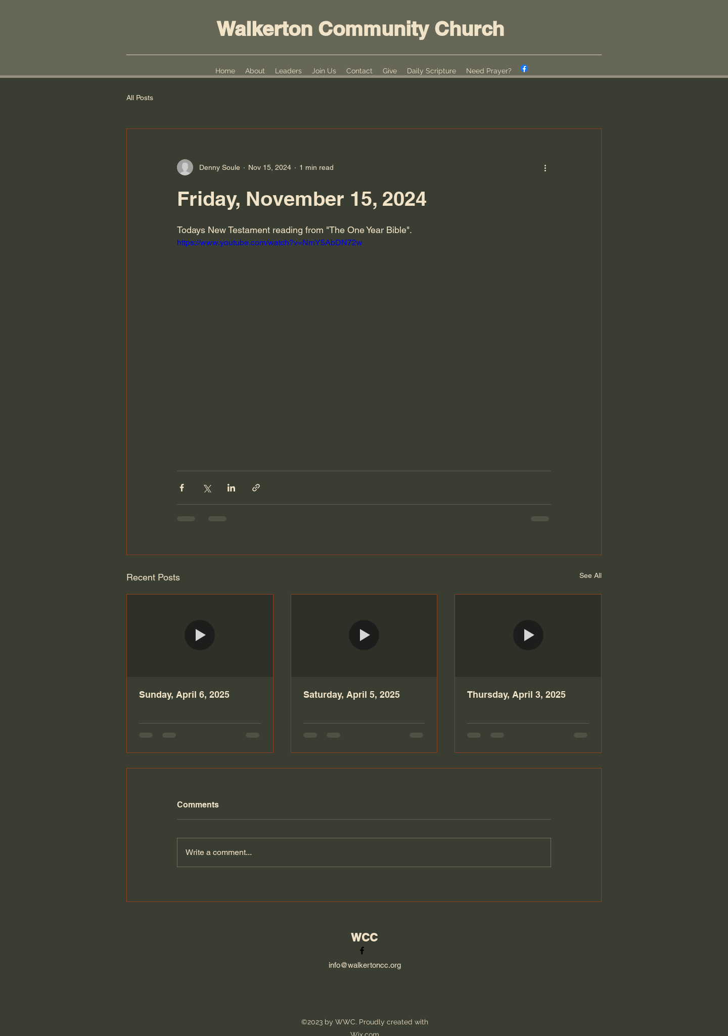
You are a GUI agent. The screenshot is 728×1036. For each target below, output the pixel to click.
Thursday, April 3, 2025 (516, 694)
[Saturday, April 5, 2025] (364, 636)
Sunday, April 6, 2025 (184, 694)
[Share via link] (256, 487)
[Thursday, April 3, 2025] (528, 636)
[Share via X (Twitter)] (206, 487)
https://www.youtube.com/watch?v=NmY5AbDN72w (269, 242)
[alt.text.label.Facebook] (524, 68)
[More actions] (545, 167)
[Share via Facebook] (182, 487)
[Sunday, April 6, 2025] (200, 636)
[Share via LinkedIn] (231, 487)
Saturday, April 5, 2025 (351, 694)
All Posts (139, 98)
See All (590, 575)
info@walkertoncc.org (365, 965)
